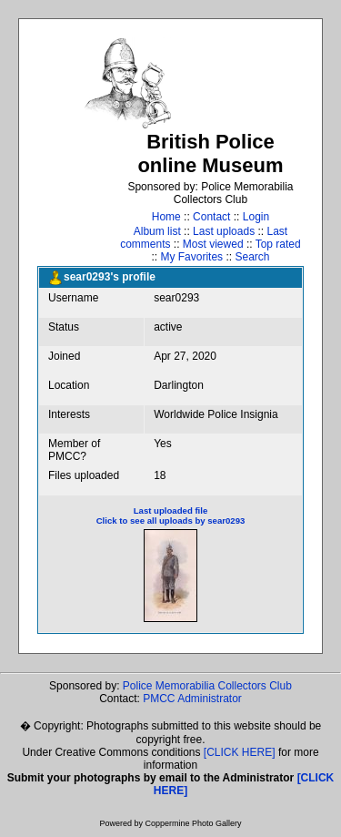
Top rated (278, 244)
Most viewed (213, 244)
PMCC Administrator (192, 698)
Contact (211, 216)
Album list (157, 231)
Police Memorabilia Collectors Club (207, 685)
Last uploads (224, 231)
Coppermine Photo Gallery (193, 823)
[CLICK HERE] (240, 752)
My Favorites (191, 256)
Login (256, 216)
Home (166, 216)
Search (252, 256)
